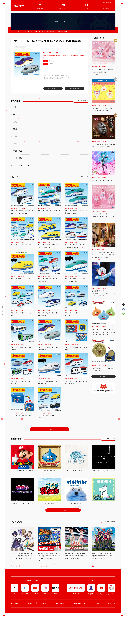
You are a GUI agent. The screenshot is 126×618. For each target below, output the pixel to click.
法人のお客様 (14, 603)
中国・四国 (17, 151)
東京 (15, 114)
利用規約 (96, 603)
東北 (15, 107)
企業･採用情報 (106, 3)
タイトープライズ (23, 31)
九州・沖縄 (17, 158)
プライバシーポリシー (78, 603)
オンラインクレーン (21, 165)
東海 (15, 129)
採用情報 (43, 603)
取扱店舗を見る (53, 88)
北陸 (15, 136)
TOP (12, 31)
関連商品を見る (74, 88)
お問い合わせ (111, 603)
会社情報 (29, 603)
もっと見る (49, 429)
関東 (15, 122)
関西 (15, 144)
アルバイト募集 (59, 603)
